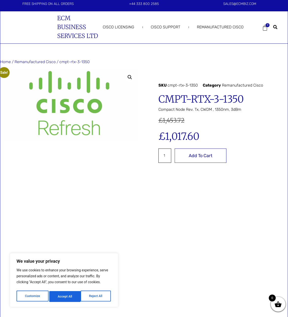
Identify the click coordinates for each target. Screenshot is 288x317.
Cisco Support (165, 27)
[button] (275, 27)
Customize (32, 296)
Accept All (96, 296)
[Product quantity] (165, 156)
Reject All (64, 296)
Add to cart (202, 155)
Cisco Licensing (118, 27)
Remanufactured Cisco (220, 27)
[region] (64, 281)
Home (5, 61)
